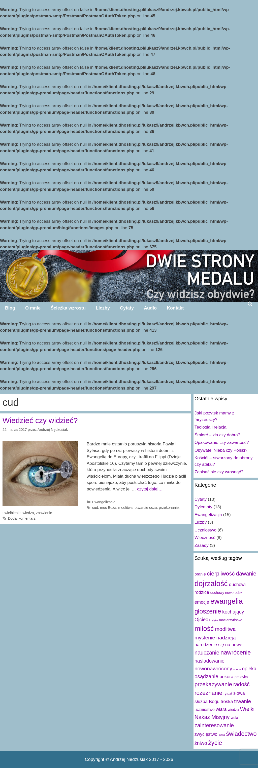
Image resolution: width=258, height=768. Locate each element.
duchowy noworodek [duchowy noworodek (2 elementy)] (226, 593)
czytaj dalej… (150, 489)
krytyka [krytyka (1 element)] (213, 620)
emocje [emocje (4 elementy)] (202, 602)
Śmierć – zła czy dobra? (217, 435)
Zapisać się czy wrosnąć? (219, 472)
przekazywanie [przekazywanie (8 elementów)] (213, 684)
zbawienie (44, 513)
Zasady (202, 545)
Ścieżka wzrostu (68, 308)
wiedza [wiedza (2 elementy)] (233, 710)
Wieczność (205, 537)
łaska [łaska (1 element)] (222, 734)
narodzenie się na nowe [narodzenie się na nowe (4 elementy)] (218, 644)
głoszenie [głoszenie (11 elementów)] (208, 611)
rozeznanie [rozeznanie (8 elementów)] (208, 693)
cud (95, 508)
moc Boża (108, 508)
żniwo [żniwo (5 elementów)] (201, 743)
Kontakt (175, 308)
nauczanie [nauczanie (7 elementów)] (207, 652)
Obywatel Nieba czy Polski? (221, 450)
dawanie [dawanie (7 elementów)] (246, 573)
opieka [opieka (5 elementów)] (249, 668)
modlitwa (125, 508)
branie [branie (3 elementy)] (200, 574)
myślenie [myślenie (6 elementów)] (205, 637)
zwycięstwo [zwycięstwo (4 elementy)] (206, 734)
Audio (150, 308)
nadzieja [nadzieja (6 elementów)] (226, 637)
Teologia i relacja (211, 427)
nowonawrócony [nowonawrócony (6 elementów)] (213, 668)
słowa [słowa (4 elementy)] (239, 693)
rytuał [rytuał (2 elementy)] (227, 694)
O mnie (33, 308)
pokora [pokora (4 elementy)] (226, 676)
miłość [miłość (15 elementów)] (204, 628)
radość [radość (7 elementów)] (241, 684)
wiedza (28, 513)
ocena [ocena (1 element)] (237, 669)
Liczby (103, 308)
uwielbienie (11, 513)
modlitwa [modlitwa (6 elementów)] (225, 629)
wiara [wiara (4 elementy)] (221, 709)
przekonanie (169, 508)
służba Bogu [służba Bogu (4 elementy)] (207, 701)
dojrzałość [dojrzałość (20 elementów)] (211, 583)
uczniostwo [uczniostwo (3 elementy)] (205, 709)
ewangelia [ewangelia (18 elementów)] (226, 601)
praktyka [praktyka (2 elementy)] (241, 677)
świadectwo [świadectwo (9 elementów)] (241, 734)
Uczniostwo (205, 530)
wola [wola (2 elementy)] (234, 718)
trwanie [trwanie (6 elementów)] (242, 701)
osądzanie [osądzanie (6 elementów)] (206, 676)
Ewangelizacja (103, 502)
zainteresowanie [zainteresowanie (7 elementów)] (214, 725)
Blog (10, 308)
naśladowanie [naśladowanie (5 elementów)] (209, 661)
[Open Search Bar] (250, 304)
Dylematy (203, 507)
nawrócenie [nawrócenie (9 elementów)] (235, 652)
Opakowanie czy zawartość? (222, 442)
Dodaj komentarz (22, 518)
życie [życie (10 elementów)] (215, 742)
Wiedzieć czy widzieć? (40, 420)
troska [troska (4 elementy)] (227, 701)
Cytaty (127, 308)
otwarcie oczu (146, 508)
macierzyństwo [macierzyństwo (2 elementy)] (230, 620)
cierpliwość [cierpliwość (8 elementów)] (221, 573)
